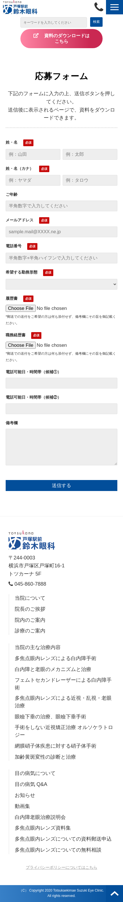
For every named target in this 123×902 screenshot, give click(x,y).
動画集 (22, 806)
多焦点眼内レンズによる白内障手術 (55, 658)
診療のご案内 (30, 631)
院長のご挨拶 (30, 609)
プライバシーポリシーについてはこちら (61, 867)
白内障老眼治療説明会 (40, 817)
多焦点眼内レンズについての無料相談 (58, 850)
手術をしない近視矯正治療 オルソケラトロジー (64, 731)
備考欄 (12, 423)
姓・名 (12, 142)
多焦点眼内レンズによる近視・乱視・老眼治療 (63, 701)
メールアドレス (19, 220)
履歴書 (12, 298)
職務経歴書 (16, 335)
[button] (114, 7)
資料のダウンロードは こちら (71, 38)
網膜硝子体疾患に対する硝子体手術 (55, 746)
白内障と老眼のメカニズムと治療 (53, 669)
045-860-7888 (100, 7)
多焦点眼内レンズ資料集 (43, 828)
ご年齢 (12, 194)
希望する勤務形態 (21, 272)
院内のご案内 (30, 620)
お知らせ (25, 795)
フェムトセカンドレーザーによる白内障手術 (63, 683)
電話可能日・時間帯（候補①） (33, 372)
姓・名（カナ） (19, 168)
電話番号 (14, 246)
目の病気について (35, 773)
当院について (30, 598)
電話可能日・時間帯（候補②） (33, 397)
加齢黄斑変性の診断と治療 (45, 757)
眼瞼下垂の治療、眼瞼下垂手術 (50, 716)
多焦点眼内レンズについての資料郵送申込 (63, 839)
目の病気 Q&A (31, 784)
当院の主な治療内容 (38, 647)
